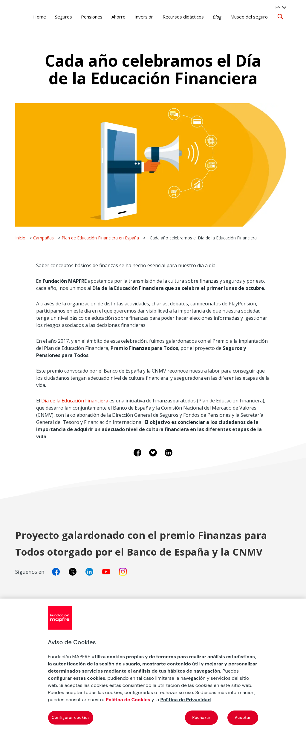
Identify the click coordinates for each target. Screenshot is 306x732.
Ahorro (114, 17)
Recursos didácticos (179, 17)
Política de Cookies (128, 699)
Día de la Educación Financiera (74, 400)
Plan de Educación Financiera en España (100, 238)
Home (35, 17)
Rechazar (201, 717)
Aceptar (243, 717)
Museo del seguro (245, 17)
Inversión (139, 17)
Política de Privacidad (185, 699)
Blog (213, 17)
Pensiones (87, 17)
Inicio (20, 238)
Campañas (43, 238)
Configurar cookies (71, 717)
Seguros (59, 17)
